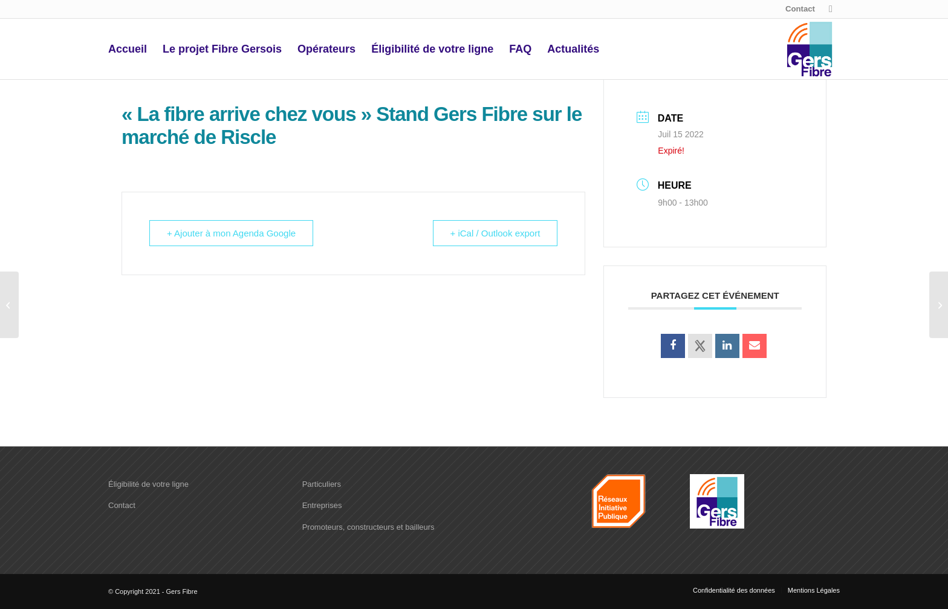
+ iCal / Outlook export (495, 233)
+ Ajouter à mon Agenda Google (231, 233)
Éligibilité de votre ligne (148, 484)
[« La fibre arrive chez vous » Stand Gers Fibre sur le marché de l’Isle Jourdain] (938, 305)
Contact (800, 8)
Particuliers (321, 484)
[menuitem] (797, 9)
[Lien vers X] (831, 9)
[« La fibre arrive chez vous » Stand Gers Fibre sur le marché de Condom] (9, 305)
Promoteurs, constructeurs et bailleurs (368, 527)
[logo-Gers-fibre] (809, 49)
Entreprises (322, 505)
